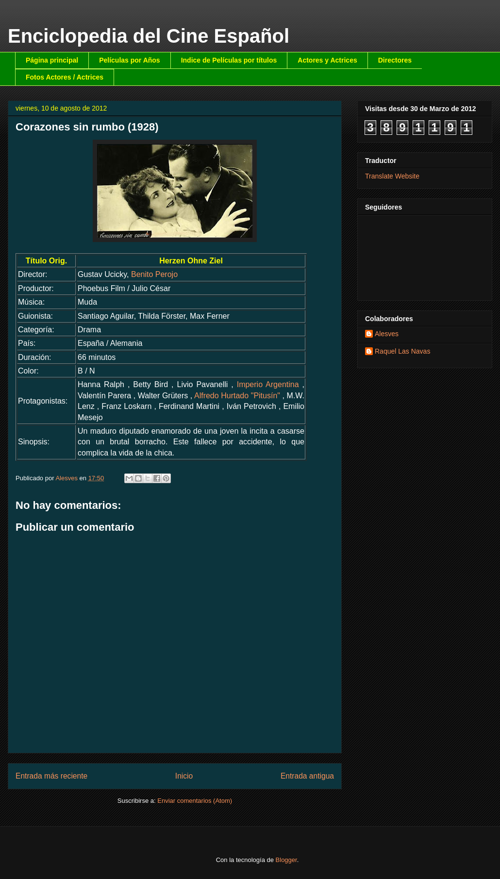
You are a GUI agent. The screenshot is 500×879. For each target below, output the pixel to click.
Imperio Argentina (268, 384)
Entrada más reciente (51, 776)
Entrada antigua (307, 776)
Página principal (52, 60)
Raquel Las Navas (402, 351)
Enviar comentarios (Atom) (194, 800)
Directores (395, 60)
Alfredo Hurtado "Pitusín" (237, 395)
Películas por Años (129, 60)
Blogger (286, 859)
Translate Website (392, 176)
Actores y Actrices (327, 60)
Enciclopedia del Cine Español (148, 36)
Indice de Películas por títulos (229, 60)
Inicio (184, 776)
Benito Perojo (154, 274)
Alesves (387, 334)
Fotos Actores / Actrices (64, 77)
